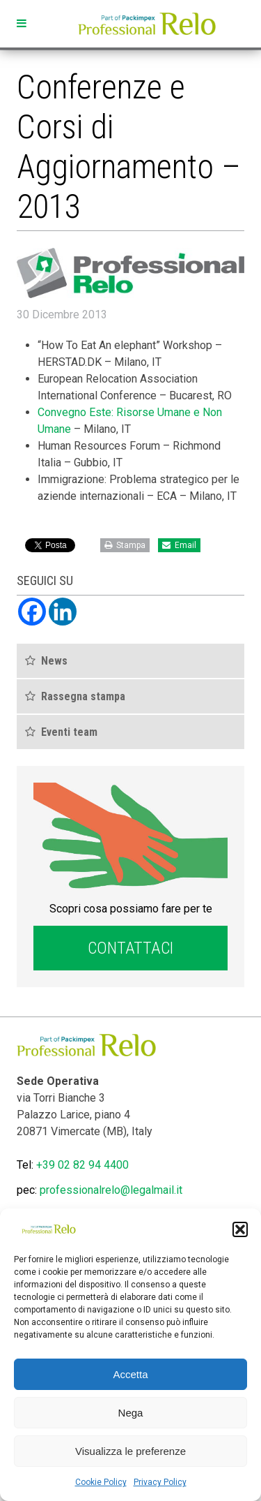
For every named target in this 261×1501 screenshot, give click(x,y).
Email (179, 545)
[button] (240, 1229)
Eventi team (69, 732)
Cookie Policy (101, 1482)
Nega (130, 1413)
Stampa (124, 545)
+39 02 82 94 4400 (82, 1164)
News (54, 660)
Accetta (130, 1374)
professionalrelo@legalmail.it (111, 1190)
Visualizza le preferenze (130, 1451)
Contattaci (130, 948)
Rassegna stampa (83, 696)
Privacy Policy (160, 1482)
